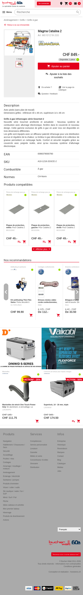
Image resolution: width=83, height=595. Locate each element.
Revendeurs (62, 448)
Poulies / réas (8, 459)
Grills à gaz (32, 20)
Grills (22, 20)
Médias (60, 467)
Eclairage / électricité (11, 476)
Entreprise (61, 441)
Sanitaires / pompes (11, 480)
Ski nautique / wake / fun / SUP (13, 492)
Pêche (5, 501)
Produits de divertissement (13, 516)
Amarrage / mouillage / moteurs (12, 467)
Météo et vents (36, 456)
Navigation (7, 441)
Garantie (33, 452)
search (78, 12)
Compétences (35, 441)
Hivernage (7, 512)
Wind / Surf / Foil (9, 497)
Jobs (59, 471)
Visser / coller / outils (11, 487)
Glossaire (34, 463)
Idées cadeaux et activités (13, 505)
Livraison (33, 448)
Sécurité (6, 451)
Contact (60, 456)
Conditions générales (72, 566)
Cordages (7, 462)
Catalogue (61, 463)
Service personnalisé (38, 445)
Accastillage (8, 455)
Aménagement (11, 20)
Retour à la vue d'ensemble (16, 24)
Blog (59, 460)
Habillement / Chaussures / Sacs (14, 446)
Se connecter (43, 3)
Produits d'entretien (11, 484)
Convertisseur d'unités (39, 460)
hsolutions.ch (75, 572)
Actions (6, 520)
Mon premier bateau (11, 509)
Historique (61, 445)
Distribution (34, 467)
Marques (60, 452)
